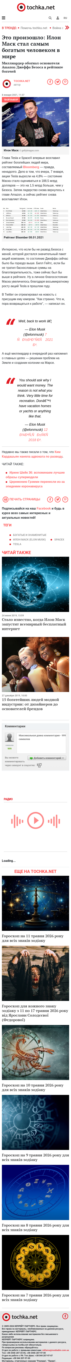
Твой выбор (11, 99)
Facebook (44, 508)
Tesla (17, 544)
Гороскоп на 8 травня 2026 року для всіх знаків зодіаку (35, 1227)
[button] (58, 18)
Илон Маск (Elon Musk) (29, 539)
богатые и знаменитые (29, 534)
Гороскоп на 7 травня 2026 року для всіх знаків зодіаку (35, 1297)
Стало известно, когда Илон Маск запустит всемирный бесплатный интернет (34, 624)
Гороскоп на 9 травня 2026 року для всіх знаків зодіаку (35, 1157)
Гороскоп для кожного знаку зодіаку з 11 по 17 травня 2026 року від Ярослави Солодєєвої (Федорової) (35, 1012)
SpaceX (59, 539)
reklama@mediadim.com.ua (55, 1350)
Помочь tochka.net (34, 28)
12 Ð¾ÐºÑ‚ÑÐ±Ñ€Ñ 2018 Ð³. (35, 435)
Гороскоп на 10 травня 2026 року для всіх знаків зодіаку (32, 1087)
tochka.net (22, 81)
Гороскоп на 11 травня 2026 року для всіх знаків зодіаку (32, 938)
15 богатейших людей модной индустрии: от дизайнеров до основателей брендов (30, 704)
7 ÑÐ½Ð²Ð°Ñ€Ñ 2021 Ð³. (35, 340)
